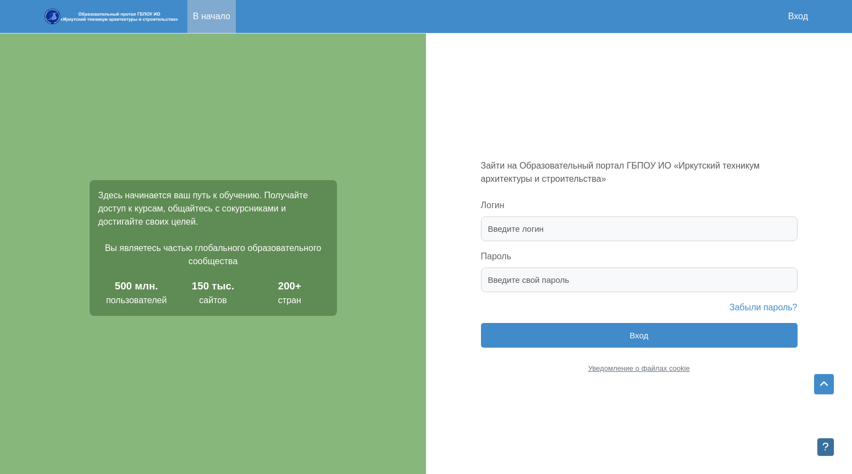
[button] (824, 384)
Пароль (496, 256)
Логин (493, 205)
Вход (798, 16)
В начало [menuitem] (211, 16)
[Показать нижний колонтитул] (825, 447)
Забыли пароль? (763, 307)
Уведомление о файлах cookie (639, 368)
